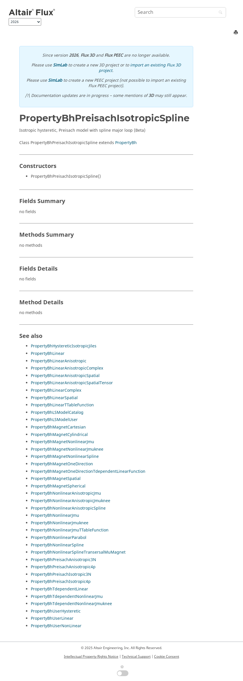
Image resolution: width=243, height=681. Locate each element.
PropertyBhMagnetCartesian (58, 427)
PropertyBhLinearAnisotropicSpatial (65, 376)
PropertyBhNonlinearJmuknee (59, 523)
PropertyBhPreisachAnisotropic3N (63, 560)
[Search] (219, 12)
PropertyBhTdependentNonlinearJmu (67, 597)
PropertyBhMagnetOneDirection (62, 464)
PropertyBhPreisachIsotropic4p (61, 582)
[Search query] (180, 12)
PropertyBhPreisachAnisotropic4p (63, 567)
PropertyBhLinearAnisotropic (58, 361)
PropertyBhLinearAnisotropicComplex (67, 368)
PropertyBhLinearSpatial (54, 398)
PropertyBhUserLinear (52, 618)
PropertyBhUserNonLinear (56, 626)
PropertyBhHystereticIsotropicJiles (63, 346)
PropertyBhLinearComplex (56, 390)
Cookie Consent (166, 656)
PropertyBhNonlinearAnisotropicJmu (66, 493)
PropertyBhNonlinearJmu (55, 515)
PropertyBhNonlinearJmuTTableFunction (70, 530)
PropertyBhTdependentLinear (59, 589)
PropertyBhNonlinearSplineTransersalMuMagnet (78, 552)
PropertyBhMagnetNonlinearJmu (62, 442)
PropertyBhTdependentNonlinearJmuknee (71, 604)
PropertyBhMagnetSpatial (56, 479)
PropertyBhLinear (47, 354)
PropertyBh (126, 143)
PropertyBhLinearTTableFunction (62, 405)
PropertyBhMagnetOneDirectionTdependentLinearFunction (88, 471)
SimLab (60, 65)
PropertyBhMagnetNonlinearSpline (65, 457)
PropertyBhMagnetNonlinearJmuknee (67, 449)
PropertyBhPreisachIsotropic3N (61, 574)
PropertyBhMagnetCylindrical (59, 435)
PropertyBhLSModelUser (54, 420)
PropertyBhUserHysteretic (56, 611)
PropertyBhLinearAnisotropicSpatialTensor (72, 383)
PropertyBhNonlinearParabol (58, 538)
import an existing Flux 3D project (140, 68)
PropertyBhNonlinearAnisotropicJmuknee (70, 501)
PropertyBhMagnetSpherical (58, 486)
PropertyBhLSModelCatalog (57, 413)
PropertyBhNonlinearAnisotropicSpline (68, 508)
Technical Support (136, 656)
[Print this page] (236, 33)
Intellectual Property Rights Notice (91, 656)
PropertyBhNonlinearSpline (57, 545)
